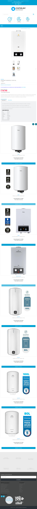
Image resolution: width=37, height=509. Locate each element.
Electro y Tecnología (22, 483)
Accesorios (20, 491)
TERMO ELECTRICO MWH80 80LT (19, 195)
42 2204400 (21, 1)
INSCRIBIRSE (18, 479)
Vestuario (20, 489)
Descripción (3, 100)
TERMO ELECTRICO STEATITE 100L (18, 399)
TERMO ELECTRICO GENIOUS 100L (18, 317)
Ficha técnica (10, 100)
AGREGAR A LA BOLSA (18, 163)
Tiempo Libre (21, 490)
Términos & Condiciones (4, 484)
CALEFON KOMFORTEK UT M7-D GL (18, 277)
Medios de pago (3, 488)
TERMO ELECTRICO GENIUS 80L (18, 358)
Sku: (1, 81)
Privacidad (2, 483)
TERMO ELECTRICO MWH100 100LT (18, 155)
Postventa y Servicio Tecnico (5, 490)
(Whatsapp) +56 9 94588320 (16, 0)
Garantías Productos (3, 487)
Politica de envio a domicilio (4, 489)
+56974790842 (24, 87)
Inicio (2, 28)
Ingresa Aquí (23, 2)
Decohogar (20, 487)
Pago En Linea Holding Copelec (5, 491)
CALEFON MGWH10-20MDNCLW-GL (18, 236)
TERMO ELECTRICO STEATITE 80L (18, 439)
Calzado (20, 488)
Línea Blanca (21, 484)
